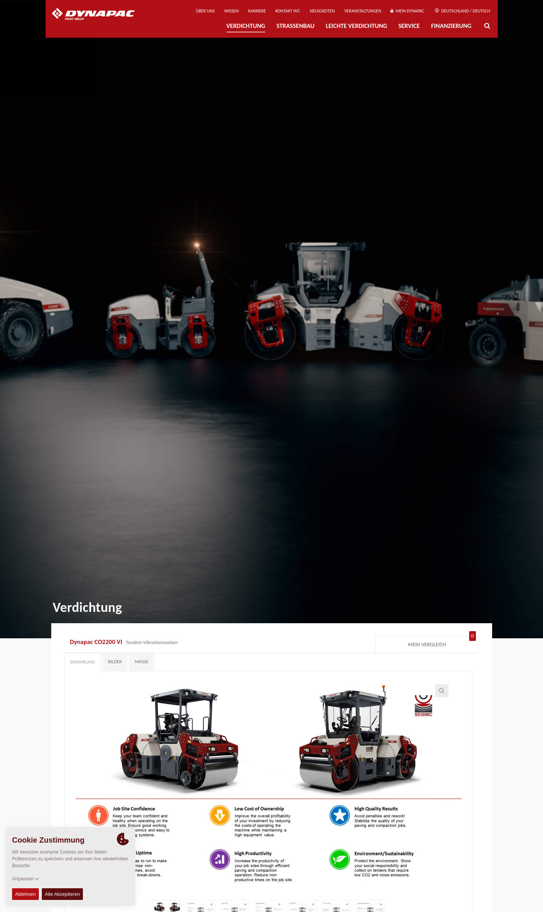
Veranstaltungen (362, 11)
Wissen (231, 11)
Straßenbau (296, 26)
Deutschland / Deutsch (462, 11)
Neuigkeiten (322, 11)
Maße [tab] (141, 661)
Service (409, 26)
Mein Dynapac (407, 11)
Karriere (257, 11)
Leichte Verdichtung (356, 26)
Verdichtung (245, 26)
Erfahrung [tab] (82, 662)
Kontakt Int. (287, 11)
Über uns (205, 11)
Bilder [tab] (115, 661)
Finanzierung (451, 26)
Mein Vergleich (442, 643)
